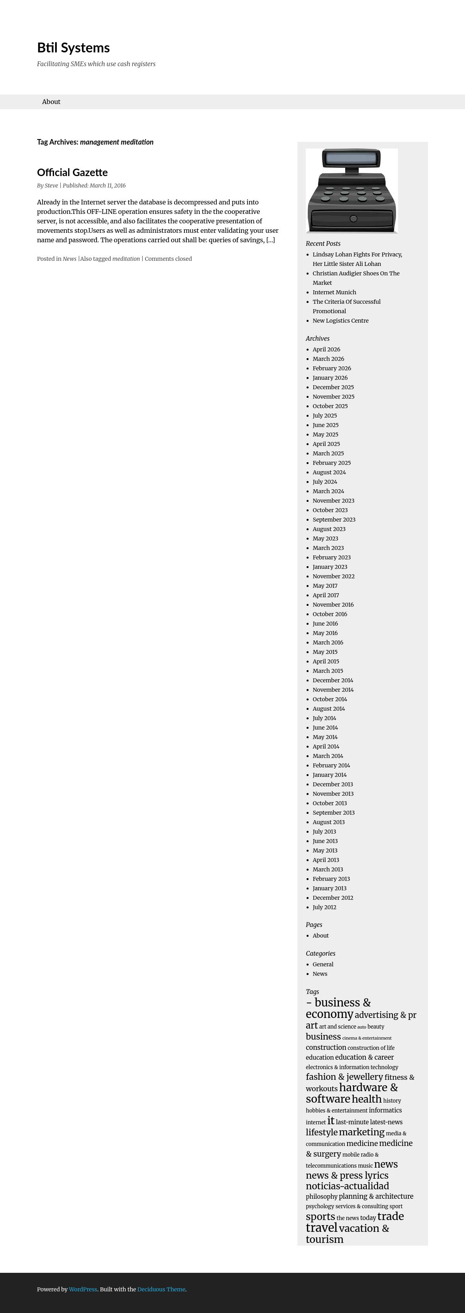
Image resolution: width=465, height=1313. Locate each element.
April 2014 (326, 746)
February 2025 (332, 462)
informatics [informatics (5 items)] (385, 1110)
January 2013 (330, 888)
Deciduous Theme (161, 1289)
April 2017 (326, 595)
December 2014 (333, 680)
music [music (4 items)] (365, 1166)
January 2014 (330, 774)
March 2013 (328, 869)
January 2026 (330, 377)
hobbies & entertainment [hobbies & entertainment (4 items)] (337, 1110)
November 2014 (333, 689)
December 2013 (333, 784)
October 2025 (330, 406)
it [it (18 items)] (331, 1120)
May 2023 (326, 538)
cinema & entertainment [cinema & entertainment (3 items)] (367, 1038)
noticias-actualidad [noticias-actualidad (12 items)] (347, 1186)
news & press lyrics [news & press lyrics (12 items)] (347, 1175)
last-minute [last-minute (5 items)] (352, 1122)
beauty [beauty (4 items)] (376, 1026)
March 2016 (328, 642)
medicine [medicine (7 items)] (362, 1143)
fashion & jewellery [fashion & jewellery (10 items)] (344, 1077)
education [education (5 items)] (320, 1057)
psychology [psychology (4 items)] (320, 1206)
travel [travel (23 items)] (322, 1227)
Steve (51, 185)
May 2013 (325, 850)
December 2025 (333, 387)
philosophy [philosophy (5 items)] (321, 1196)
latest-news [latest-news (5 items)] (386, 1122)
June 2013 (325, 841)
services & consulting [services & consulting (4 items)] (361, 1206)
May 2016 (325, 633)
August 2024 (329, 472)
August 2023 (329, 529)
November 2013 (333, 793)
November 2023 (334, 500)
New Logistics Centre (341, 320)
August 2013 (329, 822)
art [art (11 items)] (312, 1025)
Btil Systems (73, 47)
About (51, 102)
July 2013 (324, 831)
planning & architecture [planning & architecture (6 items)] (376, 1196)
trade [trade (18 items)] (391, 1216)
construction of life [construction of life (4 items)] (371, 1048)
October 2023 (330, 510)
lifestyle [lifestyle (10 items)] (322, 1132)
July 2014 (325, 718)
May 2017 (325, 585)
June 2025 (326, 425)
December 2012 (333, 897)
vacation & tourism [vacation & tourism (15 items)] (347, 1234)
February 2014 (331, 765)
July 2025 (325, 415)
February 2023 (332, 557)
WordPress (83, 1289)
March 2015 (328, 670)
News (69, 258)
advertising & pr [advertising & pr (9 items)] (386, 1015)
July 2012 (325, 907)
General (323, 964)
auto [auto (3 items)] (361, 1027)
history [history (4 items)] (392, 1101)
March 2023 (328, 548)
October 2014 (330, 699)
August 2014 (329, 708)
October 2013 (330, 803)
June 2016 (325, 623)
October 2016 (330, 614)
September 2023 (334, 519)
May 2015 (325, 652)
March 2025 (328, 453)
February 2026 (332, 368)
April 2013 (326, 860)
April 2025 (326, 444)
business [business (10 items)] (323, 1036)
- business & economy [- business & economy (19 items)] (338, 1008)
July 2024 (325, 481)
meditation (126, 258)
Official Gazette (72, 172)
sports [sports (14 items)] (320, 1217)
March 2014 (328, 756)
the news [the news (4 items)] (348, 1218)
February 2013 (331, 878)
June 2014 (325, 727)
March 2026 (328, 358)
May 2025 (326, 434)
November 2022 (334, 576)
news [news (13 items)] (386, 1164)
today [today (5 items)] (368, 1218)
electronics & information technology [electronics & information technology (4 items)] (352, 1067)
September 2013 (334, 812)
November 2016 (333, 604)
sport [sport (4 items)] (396, 1206)
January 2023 (330, 566)
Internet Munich (334, 292)
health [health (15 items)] (367, 1099)
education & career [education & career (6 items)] (364, 1057)
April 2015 (326, 661)
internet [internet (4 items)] (316, 1122)
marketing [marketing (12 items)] (362, 1132)
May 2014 (325, 737)
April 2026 (326, 349)
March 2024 (328, 491)
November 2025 (334, 396)
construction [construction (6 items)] (326, 1048)
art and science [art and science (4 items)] (337, 1026)
